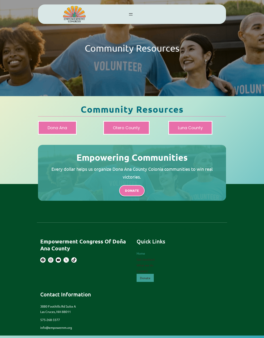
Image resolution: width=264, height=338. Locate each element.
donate (132, 190)
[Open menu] (130, 14)
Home (141, 253)
